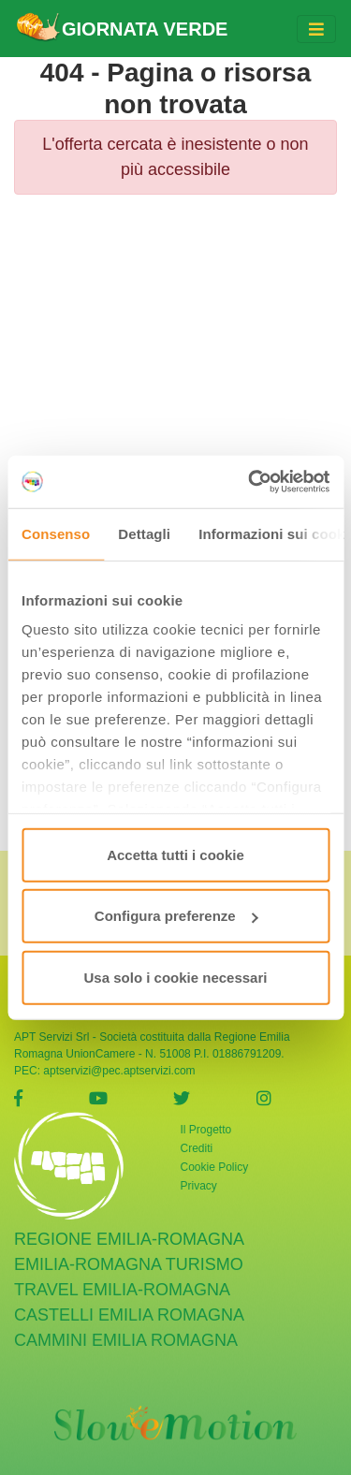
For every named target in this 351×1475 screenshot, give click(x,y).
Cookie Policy (215, 1156)
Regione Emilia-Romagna (129, 1228)
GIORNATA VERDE (121, 28)
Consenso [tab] (56, 533)
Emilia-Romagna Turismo (128, 1254)
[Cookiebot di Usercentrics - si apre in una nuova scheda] (249, 482)
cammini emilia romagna (126, 1330)
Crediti (197, 1138)
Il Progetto (206, 1119)
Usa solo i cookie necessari (176, 977)
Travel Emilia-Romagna (122, 1279)
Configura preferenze (176, 916)
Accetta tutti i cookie (175, 854)
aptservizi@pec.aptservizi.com (119, 1060)
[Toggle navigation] (316, 29)
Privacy (199, 1175)
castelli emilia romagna (129, 1304)
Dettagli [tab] (144, 533)
